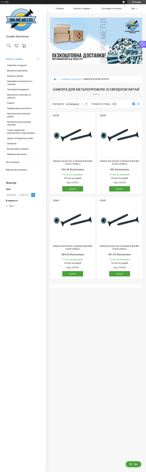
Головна (60, 8)
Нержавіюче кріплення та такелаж (19, 82)
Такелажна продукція (18, 89)
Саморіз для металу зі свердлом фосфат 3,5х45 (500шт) (73, 247)
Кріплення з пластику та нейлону (19, 96)
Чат (133, 464)
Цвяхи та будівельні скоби (20, 138)
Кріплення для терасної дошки (18, 115)
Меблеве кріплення (16, 154)
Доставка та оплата (112, 8)
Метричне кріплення (17, 70)
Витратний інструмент (18, 149)
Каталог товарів (14, 59)
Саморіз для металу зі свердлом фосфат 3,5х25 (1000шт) (73, 162)
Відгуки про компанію (16, 170)
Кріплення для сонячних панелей (19, 123)
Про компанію (13, 162)
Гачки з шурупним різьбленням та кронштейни (21, 131)
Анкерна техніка (15, 76)
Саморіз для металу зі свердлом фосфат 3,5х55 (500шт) (120, 247)
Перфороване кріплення (19, 108)
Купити (72, 189)
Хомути (10, 103)
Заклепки (11, 143)
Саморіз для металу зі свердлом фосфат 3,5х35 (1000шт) (120, 162)
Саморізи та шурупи (17, 65)
